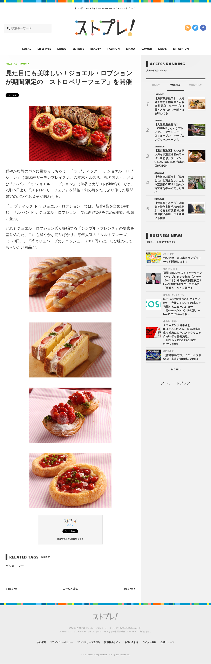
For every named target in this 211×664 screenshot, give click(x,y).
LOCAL (26, 49)
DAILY (156, 85)
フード (22, 566)
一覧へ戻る (70, 588)
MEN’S (162, 49)
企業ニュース (183, 642)
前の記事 (12, 588)
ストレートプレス (176, 365)
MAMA (130, 49)
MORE (176, 351)
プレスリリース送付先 (84, 642)
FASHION (113, 49)
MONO (61, 49)
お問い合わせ (138, 642)
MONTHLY (195, 85)
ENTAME (78, 49)
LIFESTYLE (44, 49)
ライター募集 (160, 642)
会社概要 (25, 642)
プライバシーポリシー (50, 642)
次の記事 (128, 588)
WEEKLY (175, 85)
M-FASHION (181, 49)
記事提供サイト (114, 642)
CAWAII (147, 49)
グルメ (10, 566)
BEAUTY (95, 49)
